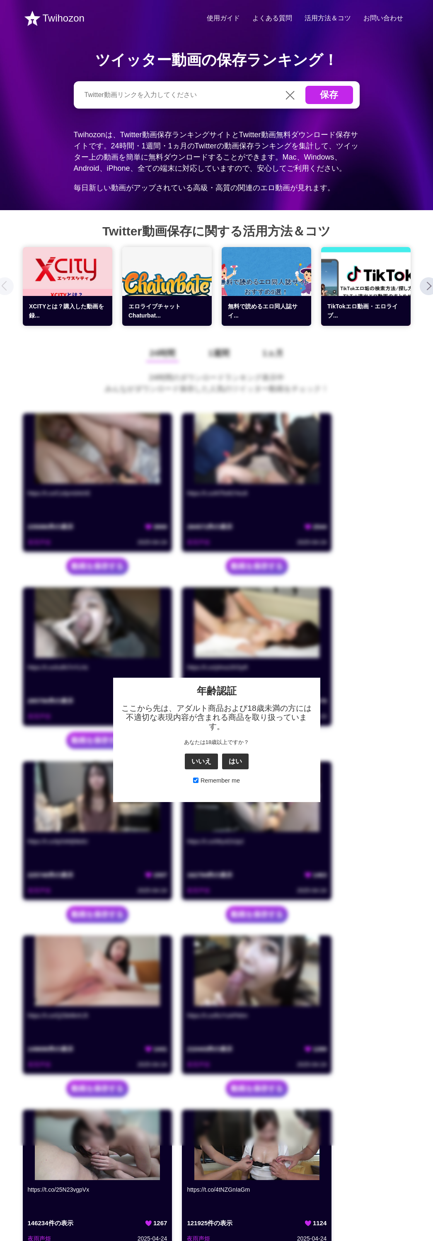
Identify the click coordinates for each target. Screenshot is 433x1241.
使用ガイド (223, 18)
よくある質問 (272, 18)
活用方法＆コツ (328, 18)
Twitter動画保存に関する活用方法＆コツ (216, 231)
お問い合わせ (383, 18)
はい (235, 975)
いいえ (201, 975)
